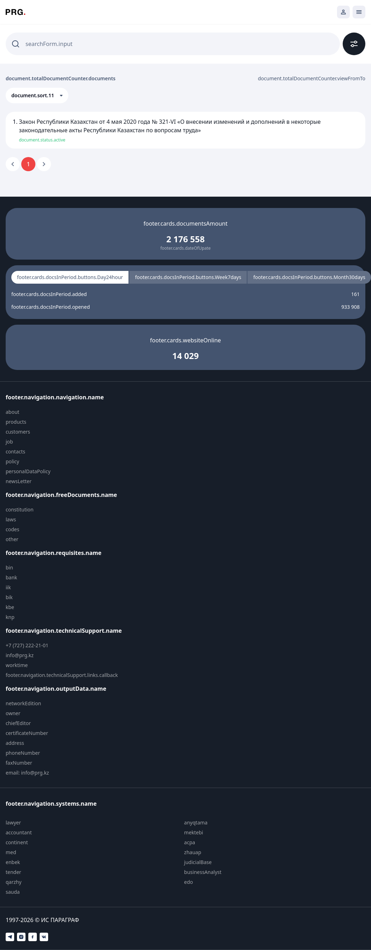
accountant (19, 832)
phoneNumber (23, 752)
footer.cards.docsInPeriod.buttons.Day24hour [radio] (70, 277)
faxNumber (19, 762)
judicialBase (198, 862)
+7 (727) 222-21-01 (27, 645)
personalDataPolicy (28, 471)
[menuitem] (66, 412)
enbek (13, 862)
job (9, 441)
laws (11, 519)
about (12, 412)
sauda (13, 891)
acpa (189, 842)
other (12, 539)
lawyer (13, 822)
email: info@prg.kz (27, 772)
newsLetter (19, 481)
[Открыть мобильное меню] (359, 12)
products (16, 421)
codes (12, 529)
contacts (15, 451)
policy (12, 461)
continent (17, 842)
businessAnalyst (203, 872)
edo (188, 882)
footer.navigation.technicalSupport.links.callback (62, 675)
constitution (20, 509)
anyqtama (195, 822)
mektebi (193, 832)
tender (13, 872)
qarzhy (14, 882)
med (11, 852)
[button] (37, 95)
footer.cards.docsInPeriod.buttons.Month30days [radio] (309, 277)
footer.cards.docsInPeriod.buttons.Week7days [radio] (188, 277)
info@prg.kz (20, 655)
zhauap (192, 852)
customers (18, 431)
